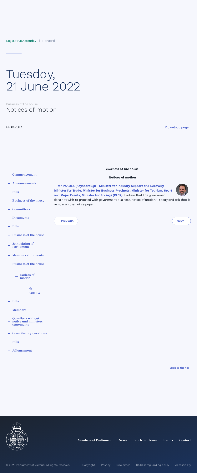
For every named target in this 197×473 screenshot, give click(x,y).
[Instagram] (163, 448)
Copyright (88, 464)
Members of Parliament (95, 440)
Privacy (105, 464)
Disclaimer (123, 464)
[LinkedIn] (155, 448)
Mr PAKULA (34, 291)
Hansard (48, 41)
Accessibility (183, 464)
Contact (185, 440)
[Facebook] (171, 448)
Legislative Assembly (21, 41)
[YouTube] (180, 448)
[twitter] (146, 448)
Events (168, 440)
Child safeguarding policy (152, 464)
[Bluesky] (188, 448)
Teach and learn (145, 440)
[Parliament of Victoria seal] (17, 436)
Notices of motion (27, 277)
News (123, 440)
